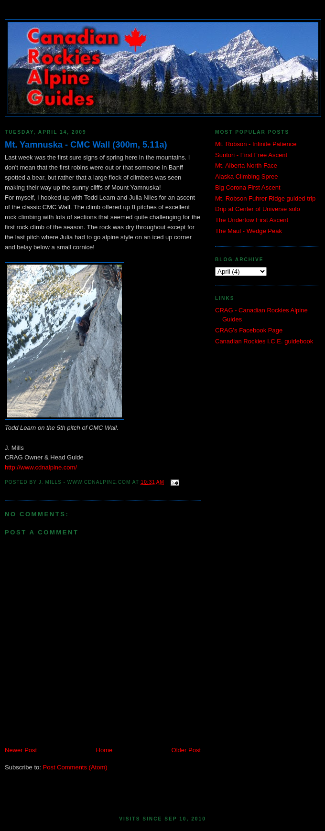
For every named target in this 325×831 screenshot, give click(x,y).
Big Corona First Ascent (248, 187)
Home (104, 750)
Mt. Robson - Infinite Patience (256, 144)
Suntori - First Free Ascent (251, 155)
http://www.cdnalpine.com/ (41, 467)
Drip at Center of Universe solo (257, 209)
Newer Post (21, 750)
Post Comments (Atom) (75, 767)
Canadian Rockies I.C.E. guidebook (264, 341)
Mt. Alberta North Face (246, 165)
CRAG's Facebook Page (248, 330)
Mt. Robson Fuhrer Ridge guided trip (265, 198)
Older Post (186, 750)
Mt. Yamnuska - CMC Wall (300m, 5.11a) (86, 144)
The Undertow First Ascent (251, 220)
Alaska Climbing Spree (246, 176)
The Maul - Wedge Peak (248, 230)
